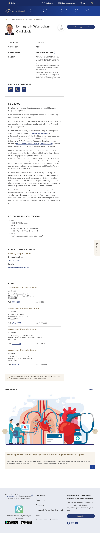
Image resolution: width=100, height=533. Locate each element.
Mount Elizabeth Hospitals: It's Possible (6, 19)
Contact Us (40, 500)
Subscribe (80, 516)
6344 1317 (16, 365)
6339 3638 (16, 344)
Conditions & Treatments (47, 11)
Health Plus (77, 11)
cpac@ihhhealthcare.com (18, 267)
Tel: (9, 302)
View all (92, 389)
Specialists (39, 19)
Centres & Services (64, 11)
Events (38, 515)
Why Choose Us (88, 11)
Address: (12, 291)
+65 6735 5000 (14, 260)
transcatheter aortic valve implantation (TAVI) (34, 144)
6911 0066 (16, 302)
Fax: (36, 302)
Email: (11, 264)
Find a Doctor (29, 19)
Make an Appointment (81, 27)
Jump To (97, 248)
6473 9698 (16, 323)
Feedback (40, 505)
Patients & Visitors (33, 11)
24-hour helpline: (15, 257)
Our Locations (41, 495)
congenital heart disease (38, 133)
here (45, 379)
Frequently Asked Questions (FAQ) (50, 510)
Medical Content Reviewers (47, 520)
